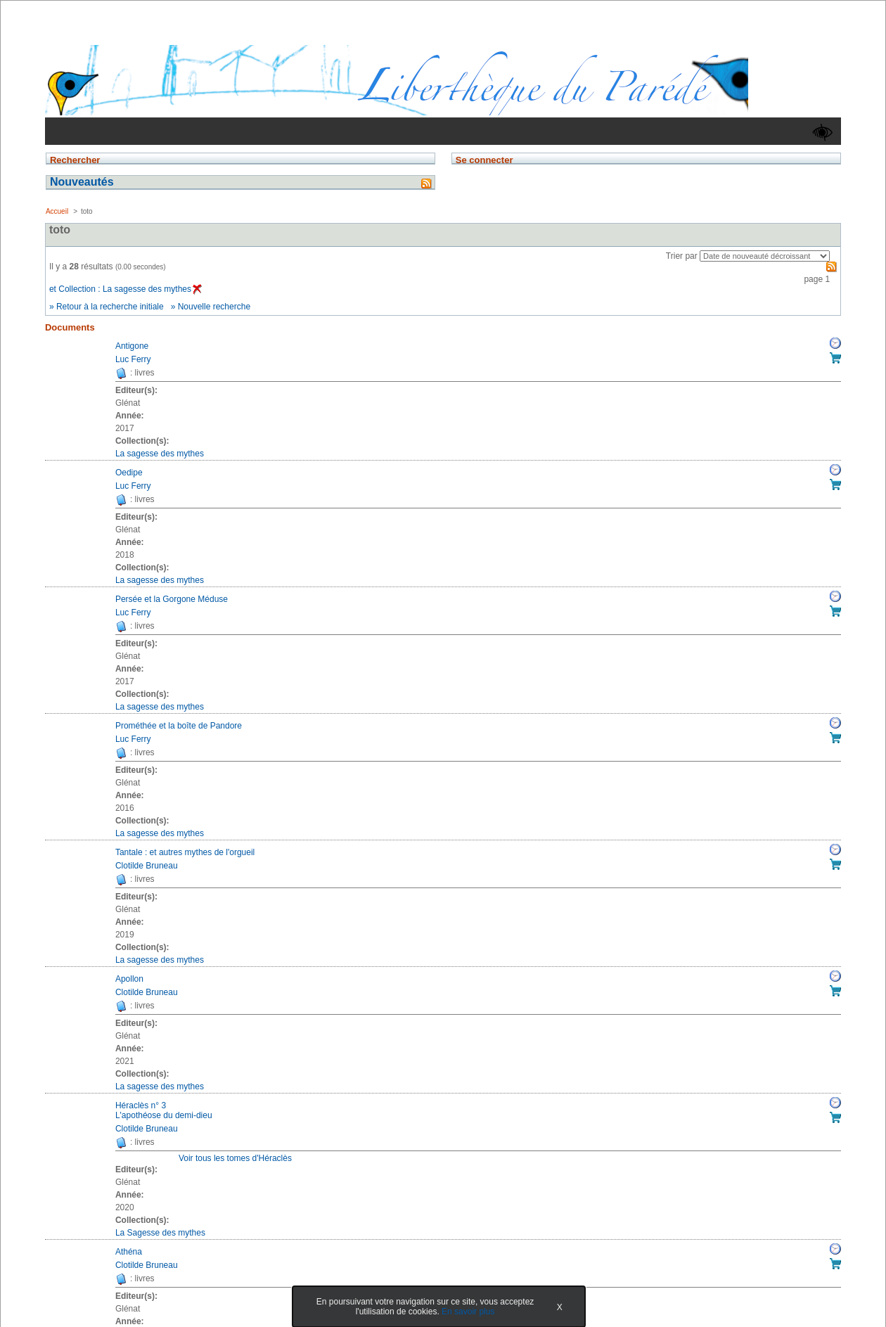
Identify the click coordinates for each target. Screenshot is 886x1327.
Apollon (129, 979)
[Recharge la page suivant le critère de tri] (765, 256)
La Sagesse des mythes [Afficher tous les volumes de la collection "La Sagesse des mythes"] (160, 1233)
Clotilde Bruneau (146, 866)
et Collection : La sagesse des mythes (125, 289)
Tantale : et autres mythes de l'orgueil (185, 852)
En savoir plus (468, 1311)
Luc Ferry (133, 359)
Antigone (131, 346)
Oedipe (129, 472)
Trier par (682, 256)
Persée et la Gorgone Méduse (171, 599)
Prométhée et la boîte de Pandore (178, 726)
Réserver (835, 343)
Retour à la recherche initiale (110, 307)
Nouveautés (82, 182)
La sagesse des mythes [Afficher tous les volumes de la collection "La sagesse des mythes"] (159, 454)
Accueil (57, 211)
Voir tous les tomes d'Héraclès (235, 1158)
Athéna (128, 1252)
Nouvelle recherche (214, 307)
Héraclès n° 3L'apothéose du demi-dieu (163, 1110)
